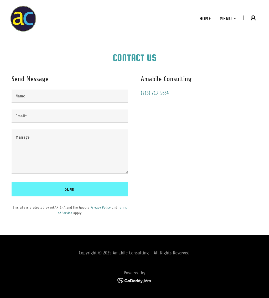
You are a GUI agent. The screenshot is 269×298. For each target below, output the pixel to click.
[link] (23, 17)
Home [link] (205, 18)
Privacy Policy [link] (100, 208)
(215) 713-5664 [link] (155, 93)
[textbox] (70, 96)
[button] (228, 18)
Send (70, 189)
